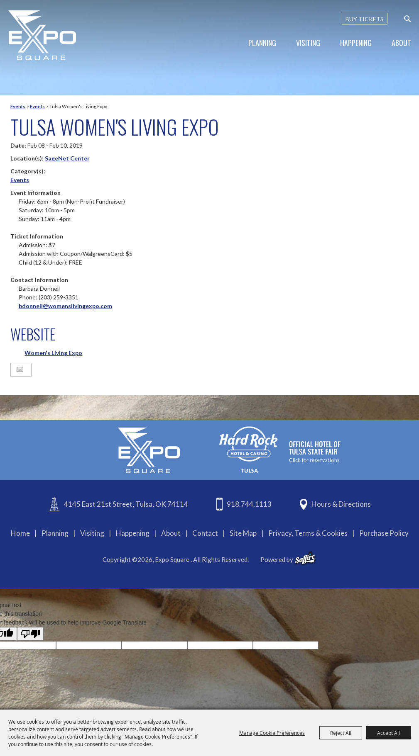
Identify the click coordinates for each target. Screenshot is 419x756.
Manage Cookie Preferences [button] (272, 732)
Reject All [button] (340, 732)
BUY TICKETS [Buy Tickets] (364, 18)
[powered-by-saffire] (305, 558)
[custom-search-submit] (407, 18)
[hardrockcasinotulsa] (280, 449)
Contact (205, 533)
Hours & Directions (341, 504)
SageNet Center (67, 158)
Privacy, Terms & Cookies (308, 533)
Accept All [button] (388, 732)
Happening (356, 42)
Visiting (308, 42)
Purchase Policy (384, 533)
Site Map (243, 533)
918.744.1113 (249, 504)
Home (20, 533)
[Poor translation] (30, 634)
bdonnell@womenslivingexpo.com (65, 305)
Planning (262, 42)
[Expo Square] (42, 35)
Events (17, 106)
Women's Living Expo (53, 352)
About (401, 42)
